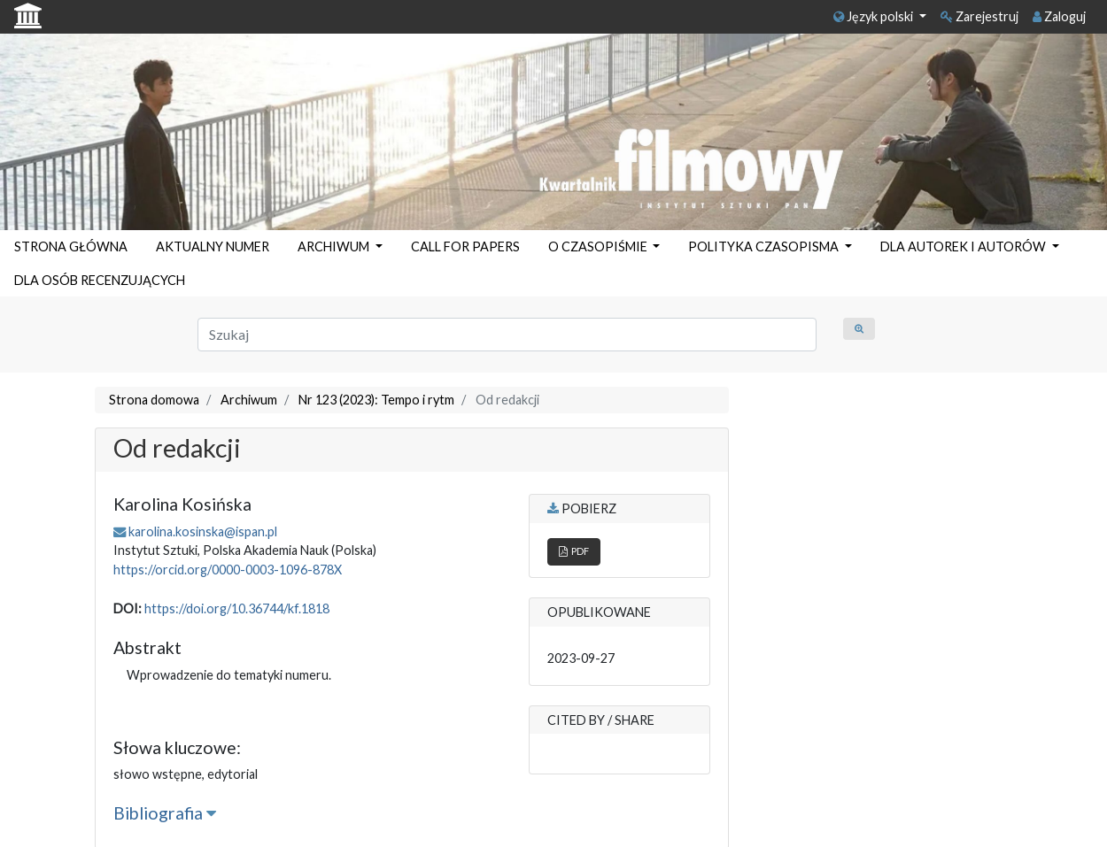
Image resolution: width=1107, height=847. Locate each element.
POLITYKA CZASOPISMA (764, 246)
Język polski (874, 16)
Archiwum (249, 399)
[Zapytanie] (507, 334)
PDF (574, 551)
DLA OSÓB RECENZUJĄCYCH (99, 280)
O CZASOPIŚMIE (599, 246)
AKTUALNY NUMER (212, 246)
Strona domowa (154, 399)
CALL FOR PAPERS (465, 246)
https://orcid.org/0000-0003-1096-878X (227, 569)
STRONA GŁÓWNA (71, 246)
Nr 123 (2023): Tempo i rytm (376, 399)
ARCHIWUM (335, 246)
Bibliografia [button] (164, 813)
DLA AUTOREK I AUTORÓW (964, 246)
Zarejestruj (979, 16)
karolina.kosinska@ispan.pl (202, 531)
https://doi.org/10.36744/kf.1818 (236, 608)
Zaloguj (1059, 16)
